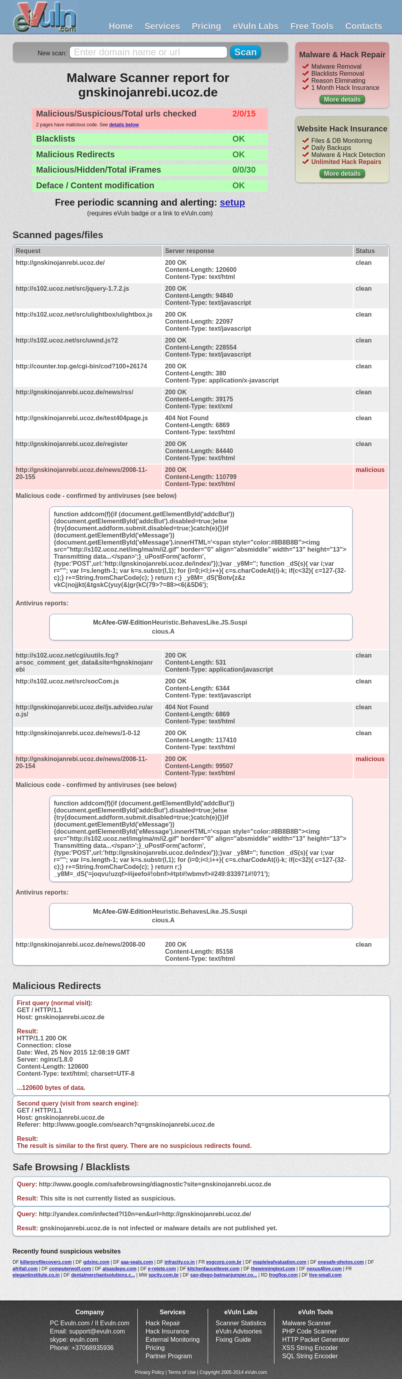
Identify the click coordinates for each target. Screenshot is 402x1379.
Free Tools (312, 26)
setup (232, 202)
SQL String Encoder (310, 1356)
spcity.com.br (163, 1275)
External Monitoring (173, 1339)
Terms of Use (182, 1372)
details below (124, 125)
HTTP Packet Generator (315, 1339)
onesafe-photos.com (341, 1262)
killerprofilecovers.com (45, 1262)
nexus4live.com (324, 1269)
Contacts (363, 26)
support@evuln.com (97, 1331)
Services (162, 26)
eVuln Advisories (239, 1331)
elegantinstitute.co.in (36, 1275)
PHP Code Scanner (309, 1331)
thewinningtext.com (273, 1269)
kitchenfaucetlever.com (213, 1269)
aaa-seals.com (137, 1262)
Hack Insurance (167, 1331)
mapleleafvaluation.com (279, 1262)
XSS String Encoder (310, 1347)
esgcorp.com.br (223, 1262)
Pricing (206, 26)
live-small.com (325, 1275)
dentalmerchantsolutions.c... (103, 1275)
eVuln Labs (256, 26)
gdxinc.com (96, 1262)
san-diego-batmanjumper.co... (223, 1275)
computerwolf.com (70, 1269)
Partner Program (169, 1356)
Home (121, 26)
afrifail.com (25, 1269)
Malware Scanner (306, 1323)
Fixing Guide (233, 1339)
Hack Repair (163, 1323)
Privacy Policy (149, 1372)
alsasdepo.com (119, 1269)
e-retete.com (162, 1269)
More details (342, 99)
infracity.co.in (179, 1262)
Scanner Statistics (241, 1323)
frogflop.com (283, 1275)
